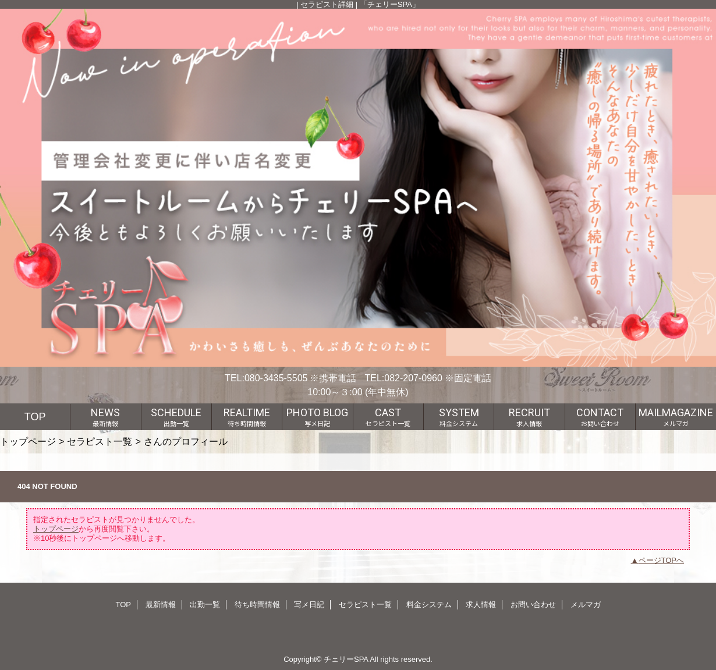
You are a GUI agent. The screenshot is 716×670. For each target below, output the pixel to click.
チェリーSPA (346, 659)
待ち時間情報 (257, 604)
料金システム (429, 604)
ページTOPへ (662, 560)
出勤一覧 (205, 604)
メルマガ (585, 604)
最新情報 (161, 604)
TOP (35, 417)
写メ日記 (309, 604)
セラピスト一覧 (99, 441)
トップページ (28, 441)
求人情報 (481, 604)
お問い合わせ (533, 604)
